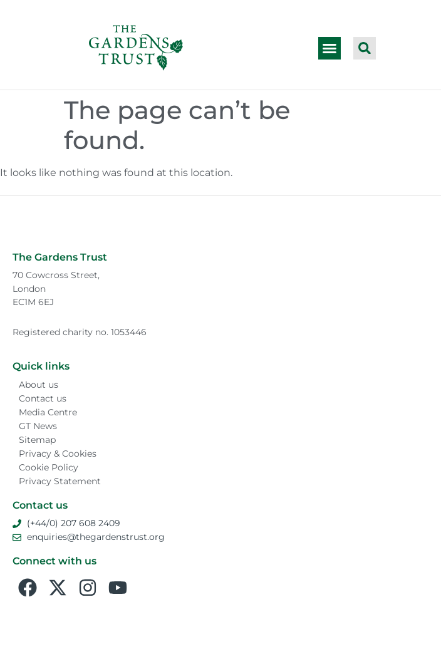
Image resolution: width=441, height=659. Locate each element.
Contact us (42, 398)
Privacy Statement (60, 481)
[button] (329, 48)
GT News (38, 426)
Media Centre (48, 412)
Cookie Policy (48, 467)
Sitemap (37, 439)
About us (38, 384)
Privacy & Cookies (57, 453)
